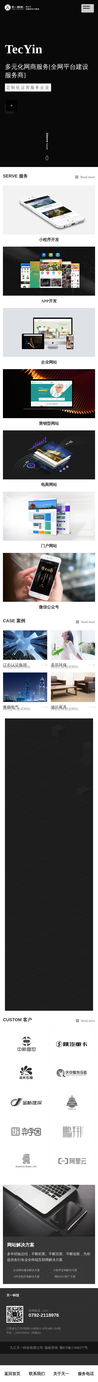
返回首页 (12, 1373)
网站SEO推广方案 (67, 1278)
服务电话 (86, 1373)
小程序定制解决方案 (68, 1272)
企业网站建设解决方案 (29, 1272)
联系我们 (37, 1373)
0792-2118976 (53, 1322)
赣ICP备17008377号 (73, 1359)
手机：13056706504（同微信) (27, 1344)
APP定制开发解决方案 (29, 1278)
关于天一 (61, 1373)
